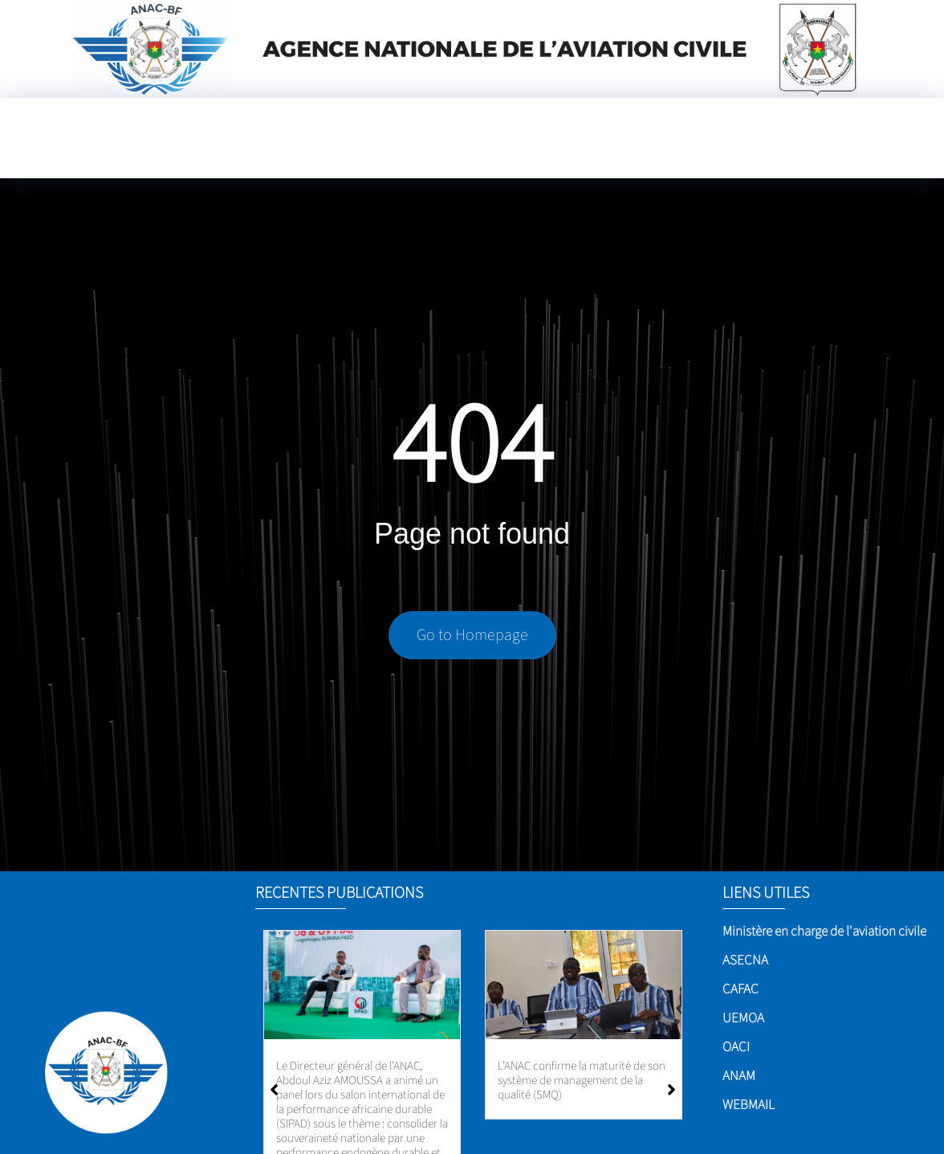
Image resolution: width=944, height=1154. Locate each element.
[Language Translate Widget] (618, 152)
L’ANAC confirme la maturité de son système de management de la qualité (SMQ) (581, 1080)
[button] (671, 1089)
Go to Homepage (472, 636)
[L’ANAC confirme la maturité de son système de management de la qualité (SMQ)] (584, 985)
